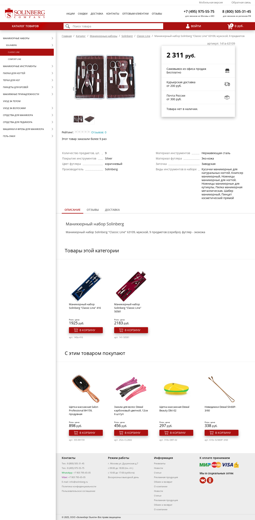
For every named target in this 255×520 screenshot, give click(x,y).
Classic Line (14, 52)
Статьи (157, 472)
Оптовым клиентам (135, 13)
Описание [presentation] (72, 210)
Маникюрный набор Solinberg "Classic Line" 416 (85, 306)
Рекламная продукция (166, 477)
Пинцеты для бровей (15, 87)
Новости (158, 468)
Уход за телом (12, 101)
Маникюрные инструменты (19, 66)
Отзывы (157, 13)
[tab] (72, 210)
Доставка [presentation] (112, 210)
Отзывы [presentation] (93, 210)
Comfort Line (14, 59)
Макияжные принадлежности (21, 94)
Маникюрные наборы (16, 38)
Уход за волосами (14, 108)
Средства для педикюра (17, 122)
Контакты (112, 13)
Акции (70, 13)
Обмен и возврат (163, 481)
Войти (196, 26)
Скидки (82, 13)
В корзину (87, 330)
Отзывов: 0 (98, 132)
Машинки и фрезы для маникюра (23, 129)
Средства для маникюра (18, 115)
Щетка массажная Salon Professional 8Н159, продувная (83, 410)
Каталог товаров (25, 26)
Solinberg (11, 45)
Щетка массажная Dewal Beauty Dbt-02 (174, 408)
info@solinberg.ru (78, 481)
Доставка (97, 13)
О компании (160, 486)
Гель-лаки (9, 136)
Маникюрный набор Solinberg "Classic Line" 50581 (127, 307)
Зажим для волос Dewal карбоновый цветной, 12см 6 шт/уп (131, 410)
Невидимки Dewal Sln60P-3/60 (220, 408)
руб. (235, 26)
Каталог (81, 36)
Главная (67, 36)
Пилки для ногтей (14, 73)
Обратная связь (241, 2)
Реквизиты (159, 463)
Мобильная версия (211, 2)
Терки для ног (11, 80)
